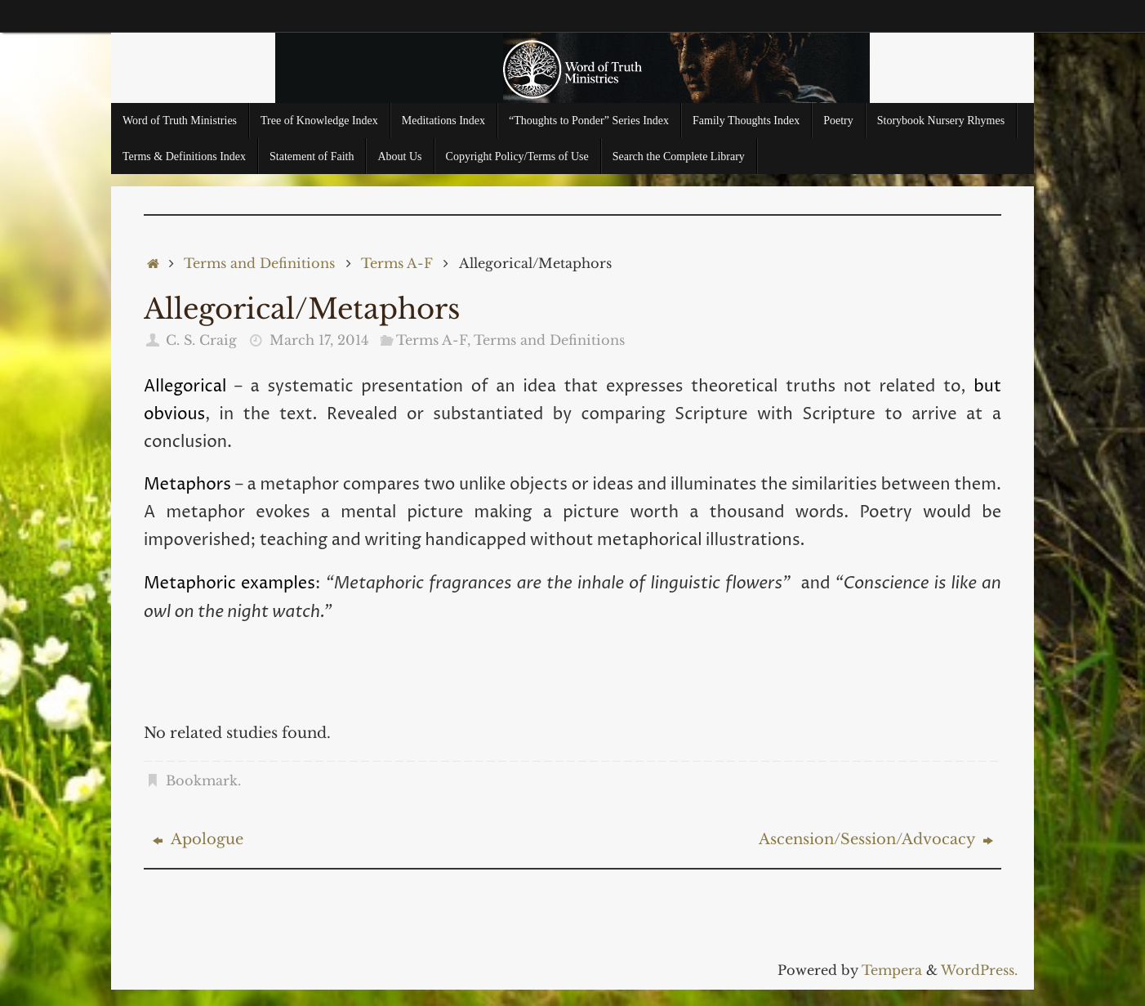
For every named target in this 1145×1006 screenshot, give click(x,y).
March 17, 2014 (319, 340)
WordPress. (979, 970)
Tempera (892, 970)
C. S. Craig (201, 340)
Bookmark (202, 780)
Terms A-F (397, 263)
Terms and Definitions (259, 263)
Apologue (198, 839)
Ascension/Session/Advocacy (876, 839)
